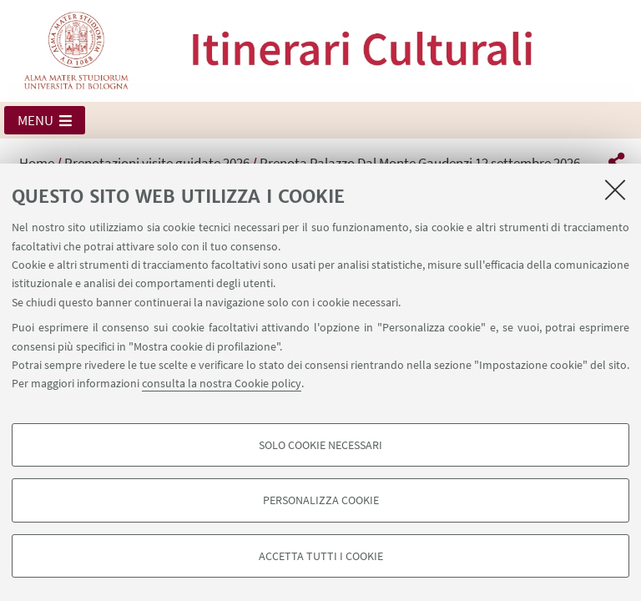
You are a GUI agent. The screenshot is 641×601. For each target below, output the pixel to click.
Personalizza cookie (321, 500)
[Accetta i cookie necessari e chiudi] (615, 189)
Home (36, 163)
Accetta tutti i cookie (321, 555)
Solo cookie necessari (320, 444)
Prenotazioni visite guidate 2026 (157, 163)
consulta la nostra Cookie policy (221, 383)
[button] (44, 120)
